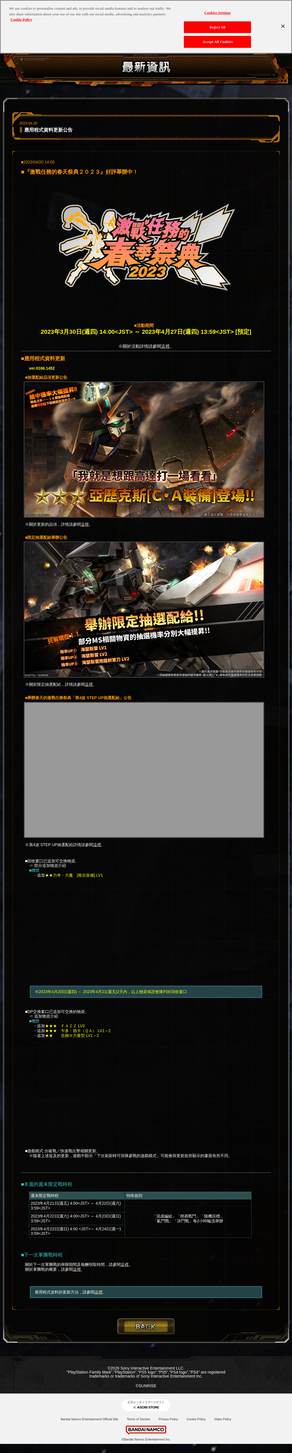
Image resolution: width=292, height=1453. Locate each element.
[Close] (283, 23)
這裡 (165, 346)
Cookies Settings (217, 9)
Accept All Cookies (217, 38)
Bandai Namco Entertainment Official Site (89, 1419)
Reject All (217, 24)
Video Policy (222, 1419)
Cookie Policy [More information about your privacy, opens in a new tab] (21, 16)
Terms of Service (138, 1419)
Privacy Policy (168, 1419)
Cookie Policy (196, 1419)
